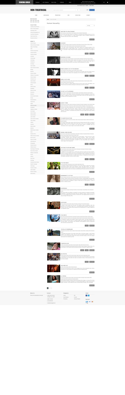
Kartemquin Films (33, 30)
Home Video (53, 2)
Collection (62, 2)
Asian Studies (32, 65)
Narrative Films (33, 133)
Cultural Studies (33, 82)
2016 (61, 119)
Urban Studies (32, 169)
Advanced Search (77, 298)
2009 (89, 255)
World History (32, 173)
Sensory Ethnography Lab (35, 32)
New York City (32, 137)
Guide (82, 114)
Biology (31, 69)
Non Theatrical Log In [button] (81, 5)
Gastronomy (32, 101)
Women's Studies (33, 171)
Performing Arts (33, 141)
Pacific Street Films (33, 36)
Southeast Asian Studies (34, 162)
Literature (32, 124)
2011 (89, 189)
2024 (33, 20)
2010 (61, 216)
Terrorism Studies (33, 167)
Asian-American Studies (34, 67)
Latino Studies (32, 120)
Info (68, 15)
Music (31, 131)
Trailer (86, 53)
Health (31, 103)
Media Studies (32, 126)
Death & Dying (32, 86)
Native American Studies (34, 135)
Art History (32, 63)
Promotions (57, 15)
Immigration (32, 107)
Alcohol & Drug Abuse (34, 50)
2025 (31, 20)
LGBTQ (31, 122)
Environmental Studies (64, 164)
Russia (31, 154)
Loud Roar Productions (34, 34)
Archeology (32, 60)
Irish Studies (32, 111)
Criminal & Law (91, 119)
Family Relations (33, 99)
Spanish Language (33, 164)
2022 (38, 20)
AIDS (31, 48)
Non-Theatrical (46, 2)
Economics (32, 92)
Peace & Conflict (33, 139)
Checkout (92, 9)
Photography (32, 143)
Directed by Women (33, 38)
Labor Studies (32, 116)
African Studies (33, 43)
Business (32, 71)
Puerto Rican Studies (34, 150)
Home (36, 15)
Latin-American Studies (34, 118)
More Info (92, 39)
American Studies (33, 54)
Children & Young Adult (34, 75)
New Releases (46, 15)
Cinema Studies (33, 77)
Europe (31, 97)
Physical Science (33, 145)
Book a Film (77, 15)
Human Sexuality (33, 105)
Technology (32, 165)
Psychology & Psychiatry (34, 148)
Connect (88, 15)
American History (33, 52)
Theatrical (37, 2)
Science (31, 156)
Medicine (32, 128)
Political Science (33, 147)
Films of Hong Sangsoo (34, 28)
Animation (32, 56)
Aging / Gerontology (33, 46)
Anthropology (32, 58)
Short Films (32, 158)
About (70, 2)
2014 (67, 150)
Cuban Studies (33, 80)
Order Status (91, 5)
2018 (61, 92)
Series (82, 250)
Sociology (32, 160)
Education (32, 94)
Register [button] (87, 5)
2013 (83, 164)
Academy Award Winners (34, 26)
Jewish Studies (33, 114)
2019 (61, 58)
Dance (31, 84)
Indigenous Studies (33, 109)
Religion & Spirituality (34, 152)
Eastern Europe (33, 90)
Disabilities (32, 88)
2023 (36, 20)
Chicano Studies (33, 73)
